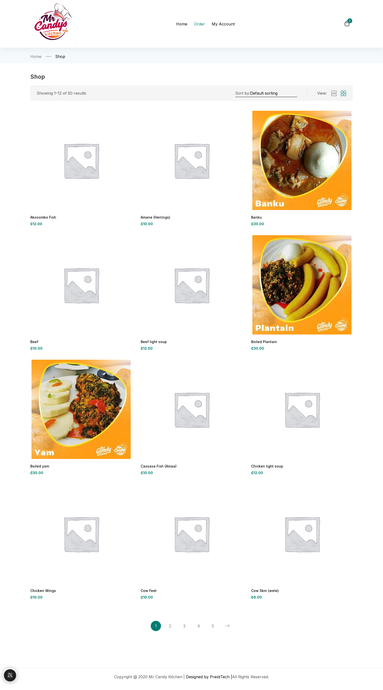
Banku (256, 217)
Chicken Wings (42, 593)
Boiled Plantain (263, 343)
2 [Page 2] (168, 629)
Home (36, 56)
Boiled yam (39, 468)
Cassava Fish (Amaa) (157, 468)
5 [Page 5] (215, 629)
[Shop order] (273, 93)
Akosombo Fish (42, 217)
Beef (34, 343)
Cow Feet (148, 593)
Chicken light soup (266, 468)
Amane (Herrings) (155, 217)
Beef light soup (153, 343)
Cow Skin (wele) (264, 593)
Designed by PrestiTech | (209, 681)
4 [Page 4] (199, 629)
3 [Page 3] (184, 629)
